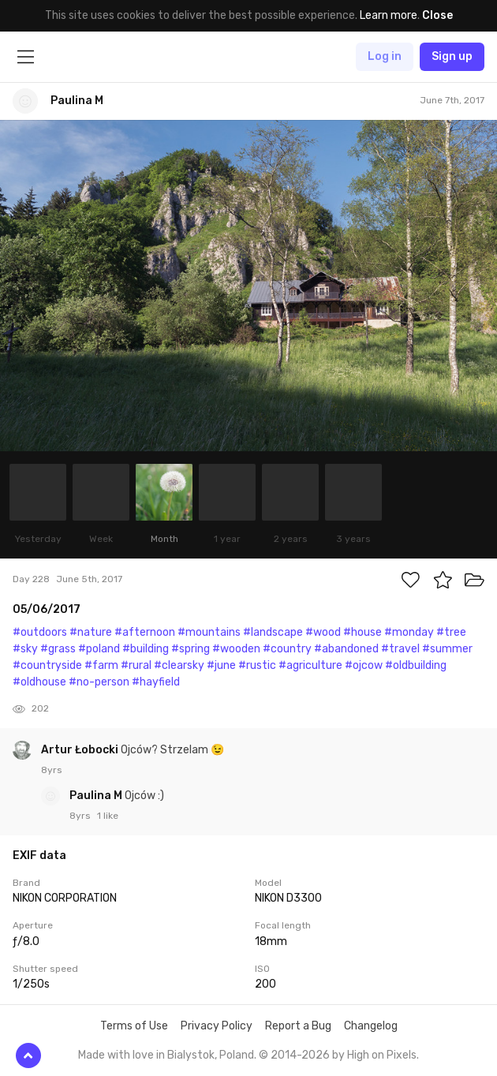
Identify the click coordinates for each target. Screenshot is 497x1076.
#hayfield (156, 682)
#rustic (257, 665)
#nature (90, 632)
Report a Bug (298, 1026)
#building (145, 649)
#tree (451, 632)
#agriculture (310, 665)
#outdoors (40, 632)
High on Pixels (382, 1055)
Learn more (388, 15)
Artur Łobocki (81, 750)
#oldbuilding (416, 665)
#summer (447, 649)
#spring (190, 649)
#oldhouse (39, 682)
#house (362, 632)
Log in (385, 56)
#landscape (273, 632)
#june (221, 665)
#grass (58, 649)
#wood (323, 632)
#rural (136, 665)
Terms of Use (134, 1026)
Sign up (452, 56)
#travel (400, 649)
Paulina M (97, 795)
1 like (107, 815)
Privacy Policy (216, 1026)
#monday (409, 632)
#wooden (236, 649)
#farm (101, 665)
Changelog (371, 1026)
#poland (99, 649)
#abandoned (346, 649)
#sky (25, 649)
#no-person (99, 682)
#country (287, 649)
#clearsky (179, 665)
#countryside (47, 665)
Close (437, 15)
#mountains (209, 632)
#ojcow (364, 665)
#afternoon (144, 632)
